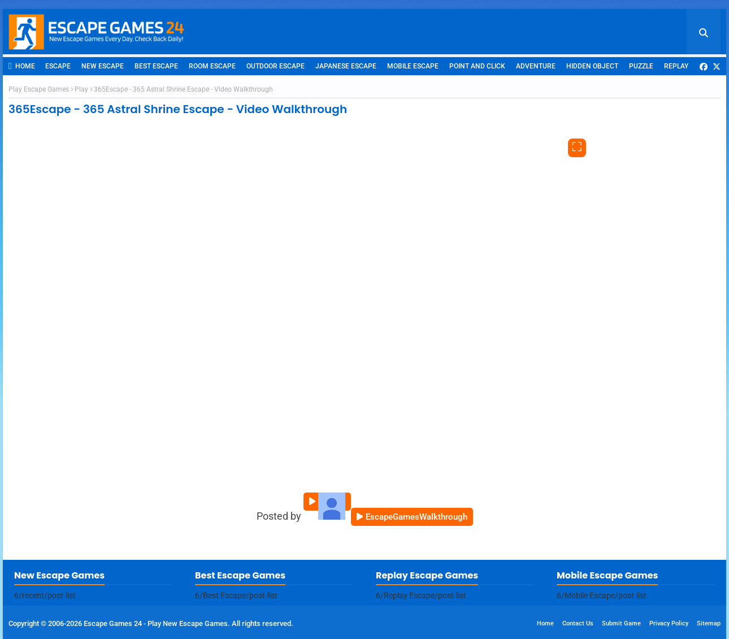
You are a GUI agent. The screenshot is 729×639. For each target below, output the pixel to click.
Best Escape (156, 66)
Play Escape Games (38, 89)
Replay (676, 66)
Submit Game (621, 623)
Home (21, 66)
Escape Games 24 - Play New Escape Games (156, 623)
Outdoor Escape (275, 66)
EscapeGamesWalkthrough (416, 517)
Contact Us (577, 623)
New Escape (102, 66)
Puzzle (641, 66)
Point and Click (477, 66)
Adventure (536, 66)
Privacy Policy (668, 623)
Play (81, 89)
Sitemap (709, 623)
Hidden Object (592, 66)
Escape (58, 66)
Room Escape (212, 66)
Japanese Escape (345, 66)
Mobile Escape (413, 66)
